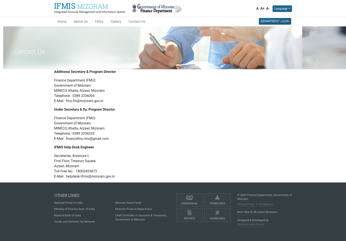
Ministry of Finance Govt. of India (74, 209)
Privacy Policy (246, 204)
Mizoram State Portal (128, 202)
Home (62, 22)
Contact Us (137, 22)
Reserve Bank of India (67, 215)
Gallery (116, 22)
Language (281, 8)
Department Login (275, 21)
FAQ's (99, 22)
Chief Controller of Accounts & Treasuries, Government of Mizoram (141, 217)
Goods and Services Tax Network (74, 221)
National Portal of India (68, 202)
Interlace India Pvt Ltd (250, 224)
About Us (81, 22)
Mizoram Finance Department (133, 209)
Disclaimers (266, 204)
